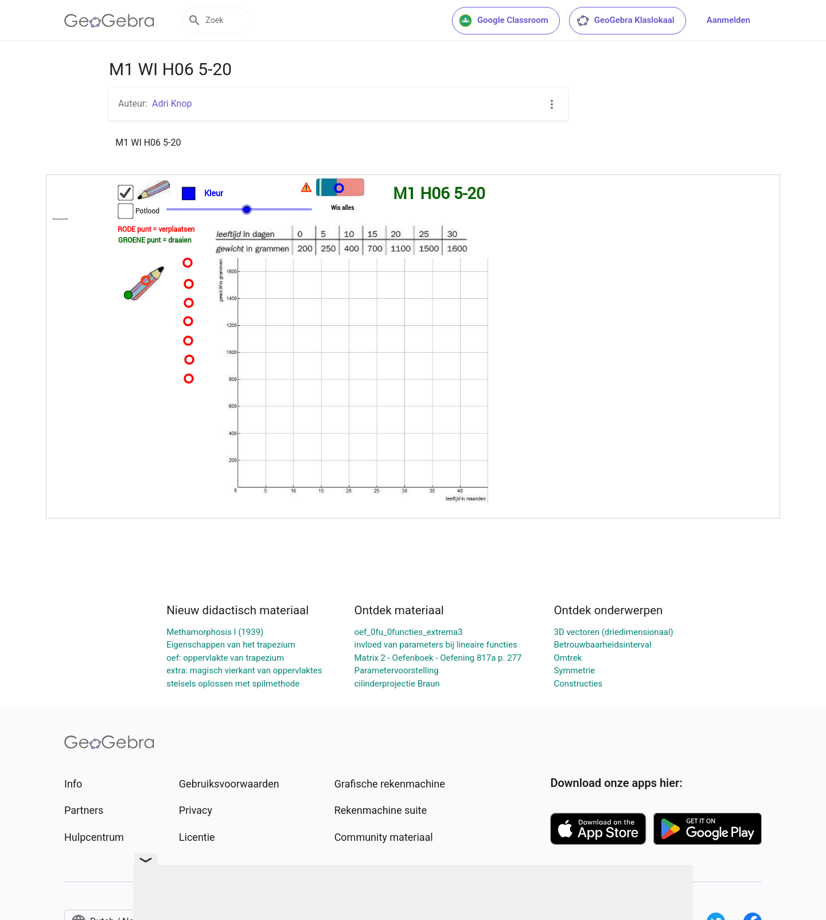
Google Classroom (503, 21)
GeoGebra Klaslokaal (625, 21)
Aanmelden (728, 20)
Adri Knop (172, 103)
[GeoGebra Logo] (109, 21)
